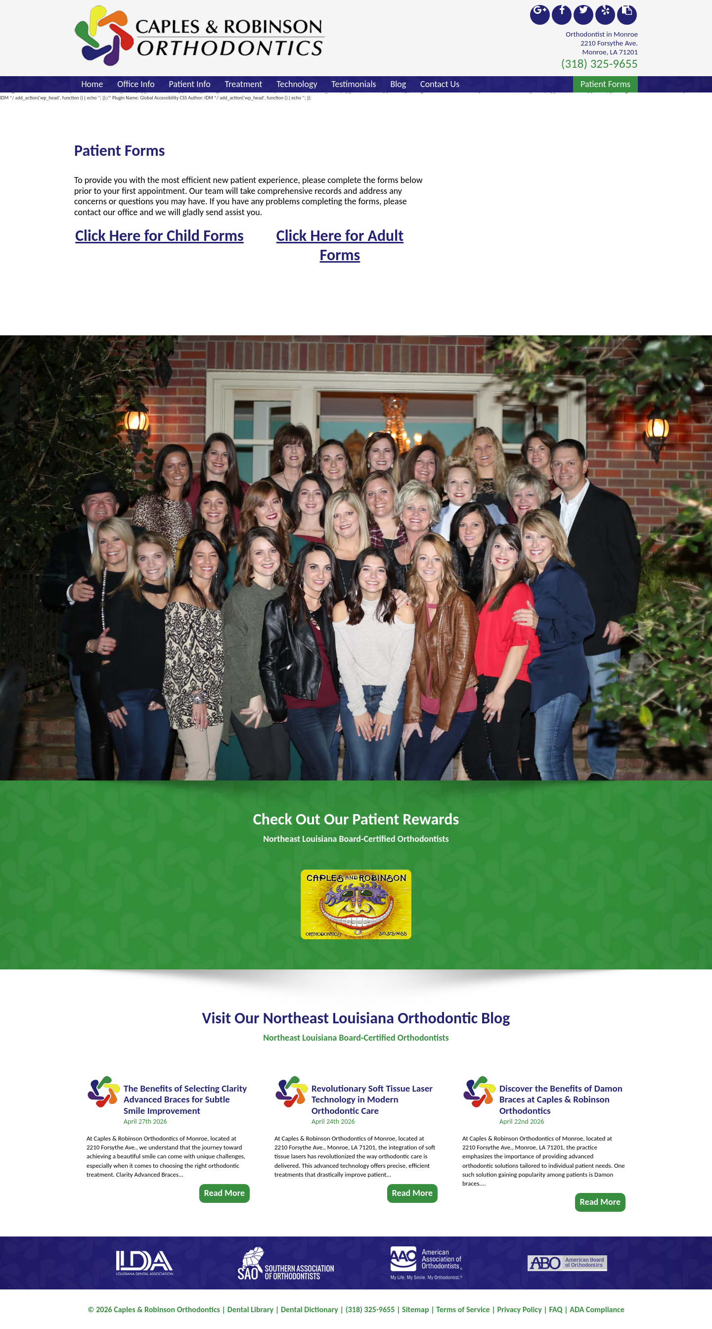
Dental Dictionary (309, 1309)
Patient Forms (605, 84)
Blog (398, 84)
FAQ (556, 1309)
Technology (296, 84)
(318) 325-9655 (599, 63)
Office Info (136, 84)
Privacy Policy (519, 1309)
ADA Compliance (597, 1309)
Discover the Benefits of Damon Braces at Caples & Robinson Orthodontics (561, 1096)
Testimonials (353, 84)
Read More (224, 1189)
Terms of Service (463, 1309)
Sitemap (415, 1309)
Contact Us (439, 84)
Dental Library (250, 1309)
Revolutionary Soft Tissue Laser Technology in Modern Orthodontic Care (372, 1096)
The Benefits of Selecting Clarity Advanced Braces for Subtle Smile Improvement (185, 1096)
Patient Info (190, 84)
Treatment (244, 84)
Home (92, 84)
